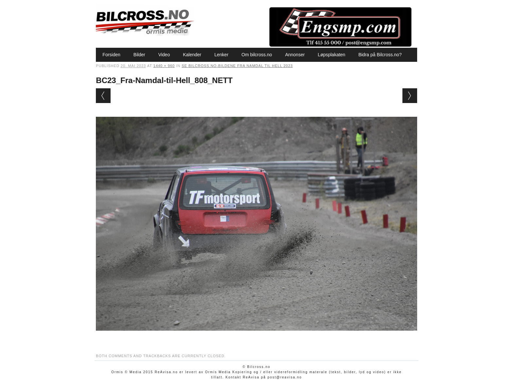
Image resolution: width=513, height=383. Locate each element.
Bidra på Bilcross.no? (379, 54)
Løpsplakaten (331, 54)
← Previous (103, 95)
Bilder (139, 54)
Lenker (221, 54)
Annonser (295, 54)
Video (164, 54)
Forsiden (111, 54)
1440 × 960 (164, 66)
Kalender (192, 54)
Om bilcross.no (256, 54)
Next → (409, 95)
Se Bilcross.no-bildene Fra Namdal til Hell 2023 (237, 66)
